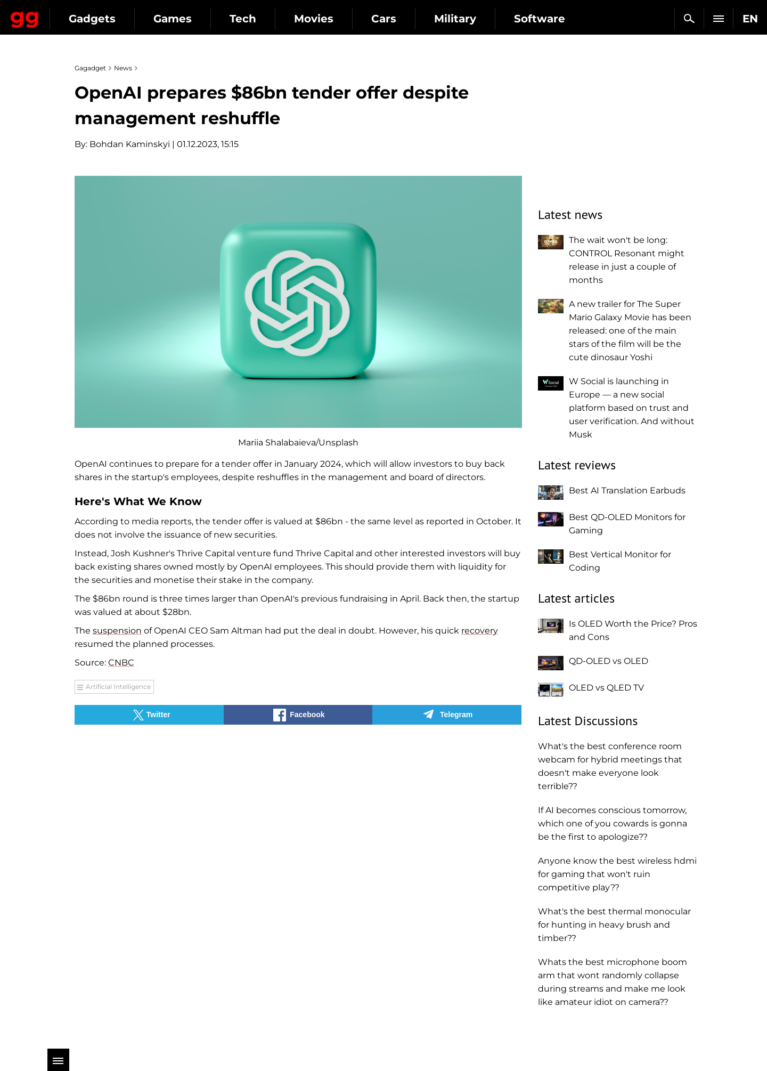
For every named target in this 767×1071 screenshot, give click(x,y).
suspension (117, 631)
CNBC (121, 663)
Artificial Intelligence (118, 687)
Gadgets (185, 18)
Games (266, 18)
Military (549, 18)
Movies (407, 18)
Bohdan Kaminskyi (129, 144)
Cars (477, 18)
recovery (479, 631)
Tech (336, 18)
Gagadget (71, 14)
